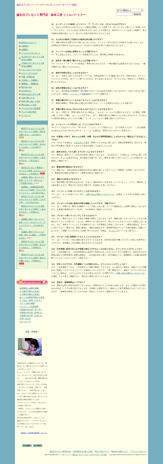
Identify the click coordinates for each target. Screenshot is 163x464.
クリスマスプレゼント (30, 53)
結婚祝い (25, 49)
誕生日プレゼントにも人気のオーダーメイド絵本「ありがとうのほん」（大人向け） (32, 146)
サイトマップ (25, 321)
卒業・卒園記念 (28, 77)
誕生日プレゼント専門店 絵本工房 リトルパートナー (51, 14)
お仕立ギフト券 (80, 142)
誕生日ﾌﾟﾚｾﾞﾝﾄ (78, 454)
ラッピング (26, 115)
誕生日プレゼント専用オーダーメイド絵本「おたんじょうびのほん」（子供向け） (32, 170)
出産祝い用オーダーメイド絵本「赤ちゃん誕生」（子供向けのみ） (32, 235)
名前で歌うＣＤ (28, 98)
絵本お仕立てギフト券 (30, 94)
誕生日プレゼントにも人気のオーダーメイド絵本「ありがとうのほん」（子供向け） (32, 246)
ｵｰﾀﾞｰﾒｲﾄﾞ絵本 (101, 454)
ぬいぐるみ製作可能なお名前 (32, 297)
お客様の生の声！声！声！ (31, 309)
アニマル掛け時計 (29, 112)
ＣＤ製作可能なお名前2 (30, 294)
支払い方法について (102, 451)
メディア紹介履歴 (27, 303)
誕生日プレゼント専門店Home (60, 451)
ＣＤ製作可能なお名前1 (30, 291)
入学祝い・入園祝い (29, 80)
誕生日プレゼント (29, 42)
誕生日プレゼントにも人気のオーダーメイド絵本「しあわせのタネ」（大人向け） (32, 159)
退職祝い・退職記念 (29, 84)
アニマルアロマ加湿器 (30, 108)
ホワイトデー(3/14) (29, 73)
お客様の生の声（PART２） (31, 312)
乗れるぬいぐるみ (29, 105)
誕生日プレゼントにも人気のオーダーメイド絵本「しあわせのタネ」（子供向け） (32, 210)
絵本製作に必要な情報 (29, 288)
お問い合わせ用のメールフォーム (99, 194)
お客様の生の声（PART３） (31, 315)
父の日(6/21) (26, 91)
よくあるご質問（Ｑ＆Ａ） (31, 300)
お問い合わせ (25, 318)
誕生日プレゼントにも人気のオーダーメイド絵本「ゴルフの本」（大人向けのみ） (32, 199)
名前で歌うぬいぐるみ (30, 101)
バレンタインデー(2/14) (31, 70)
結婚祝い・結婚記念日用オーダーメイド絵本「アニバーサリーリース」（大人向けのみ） (32, 190)
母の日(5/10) (26, 87)
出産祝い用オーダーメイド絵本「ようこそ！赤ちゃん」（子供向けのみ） (31, 180)
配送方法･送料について (120, 451)
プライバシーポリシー (138, 451)
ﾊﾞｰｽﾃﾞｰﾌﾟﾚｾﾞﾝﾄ (89, 454)
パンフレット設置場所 (29, 306)
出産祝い (25, 46)
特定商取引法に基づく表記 (82, 451)
